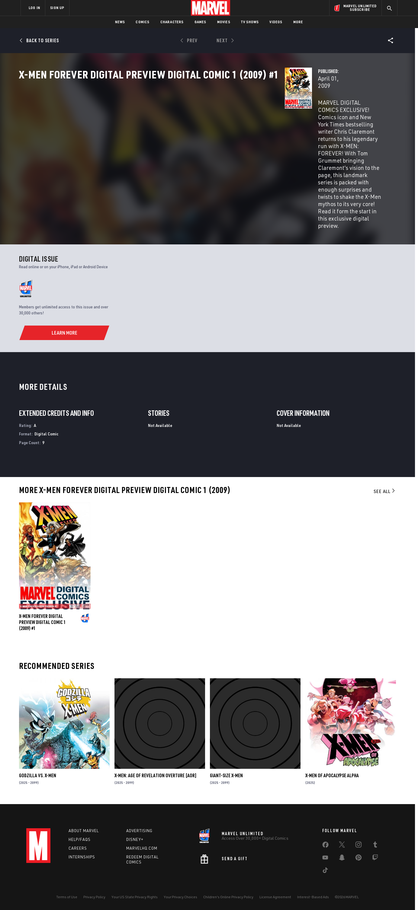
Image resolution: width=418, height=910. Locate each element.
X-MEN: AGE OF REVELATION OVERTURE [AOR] (155, 774)
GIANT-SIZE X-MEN (226, 774)
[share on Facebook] (325, 845)
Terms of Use (66, 895)
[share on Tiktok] (325, 870)
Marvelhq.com (141, 846)
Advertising (139, 829)
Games (200, 22)
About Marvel (84, 829)
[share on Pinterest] (358, 857)
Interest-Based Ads (313, 895)
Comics (142, 22)
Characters (172, 22)
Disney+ (134, 838)
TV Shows (250, 22)
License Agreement (275, 895)
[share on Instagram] (358, 845)
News (120, 22)
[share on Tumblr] (375, 845)
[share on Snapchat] (342, 857)
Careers (78, 846)
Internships (82, 855)
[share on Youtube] (325, 857)
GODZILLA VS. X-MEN (37, 774)
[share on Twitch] (375, 857)
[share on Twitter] (342, 845)
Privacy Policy (94, 895)
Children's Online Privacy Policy (228, 895)
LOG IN (34, 7)
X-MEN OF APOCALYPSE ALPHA (332, 774)
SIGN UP (57, 7)
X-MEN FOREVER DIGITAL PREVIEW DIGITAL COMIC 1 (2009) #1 (42, 621)
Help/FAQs (80, 838)
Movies (223, 22)
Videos (275, 22)
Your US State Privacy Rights (134, 895)
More (298, 22)
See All (385, 490)
